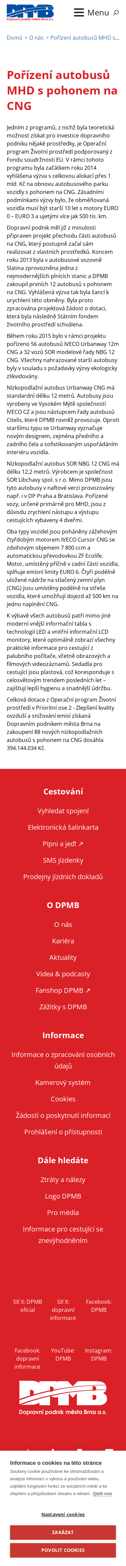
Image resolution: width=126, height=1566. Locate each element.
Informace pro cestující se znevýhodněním (63, 1234)
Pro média (63, 1212)
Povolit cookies (63, 1550)
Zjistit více (102, 1493)
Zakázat (63, 1532)
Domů (15, 37)
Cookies (63, 1098)
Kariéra (63, 940)
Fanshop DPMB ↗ (63, 990)
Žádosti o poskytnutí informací (63, 1115)
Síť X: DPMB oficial (27, 1306)
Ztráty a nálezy (63, 1179)
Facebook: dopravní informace (27, 1358)
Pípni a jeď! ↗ (63, 843)
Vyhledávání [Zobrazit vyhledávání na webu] (116, 12)
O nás (36, 37)
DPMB (63, 1398)
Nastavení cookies (63, 1515)
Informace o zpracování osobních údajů (63, 1060)
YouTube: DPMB (63, 1354)
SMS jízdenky (63, 860)
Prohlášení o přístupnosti (63, 1131)
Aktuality (63, 957)
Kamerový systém (63, 1082)
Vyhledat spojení (63, 810)
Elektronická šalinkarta (63, 827)
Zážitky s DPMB (63, 1006)
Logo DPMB (63, 1196)
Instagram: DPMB (98, 1354)
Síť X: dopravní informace (63, 1310)
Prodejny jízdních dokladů (63, 876)
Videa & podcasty (63, 973)
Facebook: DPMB (99, 1306)
